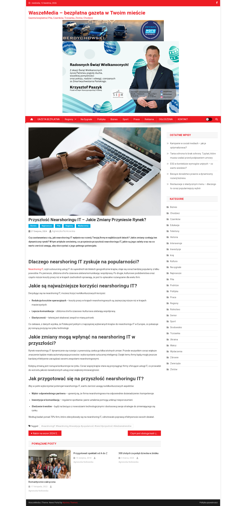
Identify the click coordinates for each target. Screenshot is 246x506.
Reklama (149, 119)
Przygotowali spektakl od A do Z (90, 453)
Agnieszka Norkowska (63, 231)
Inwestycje (175, 249)
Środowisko (176, 327)
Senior (173, 315)
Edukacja (174, 225)
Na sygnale (86, 119)
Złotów (173, 369)
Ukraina (174, 339)
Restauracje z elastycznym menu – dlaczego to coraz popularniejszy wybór (193, 186)
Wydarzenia (83, 226)
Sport (125, 119)
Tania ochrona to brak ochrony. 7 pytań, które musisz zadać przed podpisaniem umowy (193, 155)
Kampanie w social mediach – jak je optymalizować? (188, 145)
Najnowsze (47, 226)
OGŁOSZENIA (166, 119)
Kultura (173, 261)
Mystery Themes (70, 502)
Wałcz (173, 345)
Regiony (69, 119)
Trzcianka (175, 333)
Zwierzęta (175, 363)
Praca (137, 119)
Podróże (174, 285)
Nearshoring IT (35, 269)
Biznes (114, 119)
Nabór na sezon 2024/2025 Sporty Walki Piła (47, 433)
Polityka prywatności (209, 502)
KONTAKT (183, 119)
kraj (172, 255)
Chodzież (175, 213)
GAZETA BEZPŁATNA (49, 119)
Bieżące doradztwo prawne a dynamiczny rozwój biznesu (191, 176)
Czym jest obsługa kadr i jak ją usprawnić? (145, 433)
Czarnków (175, 219)
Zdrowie (174, 357)
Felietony (174, 231)
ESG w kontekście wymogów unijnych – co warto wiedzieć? (191, 165)
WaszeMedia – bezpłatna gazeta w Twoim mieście (86, 13)
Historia (174, 237)
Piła (58, 226)
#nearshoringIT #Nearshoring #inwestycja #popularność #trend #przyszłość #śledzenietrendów (86, 426)
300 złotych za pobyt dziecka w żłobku (139, 453)
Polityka (101, 119)
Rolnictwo (175, 309)
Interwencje (176, 243)
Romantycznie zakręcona (41, 482)
